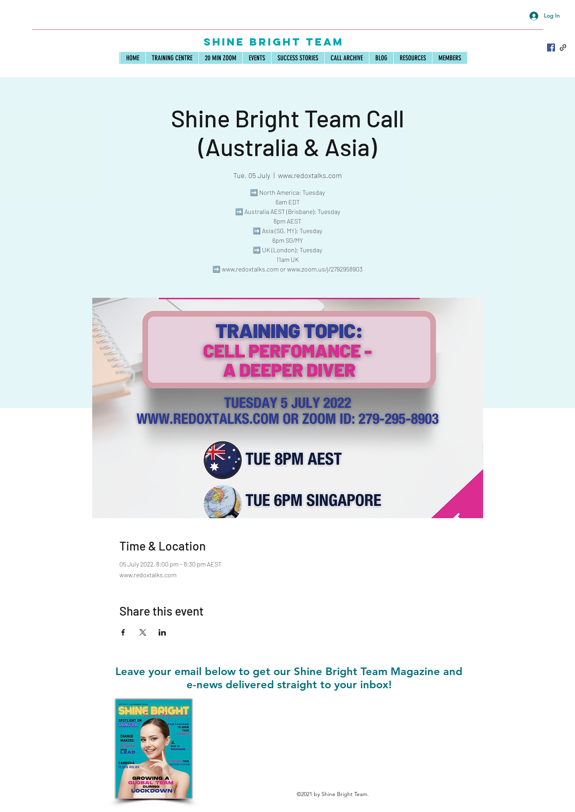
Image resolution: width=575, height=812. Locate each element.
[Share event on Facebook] (123, 632)
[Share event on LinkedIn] (162, 632)
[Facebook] (551, 47)
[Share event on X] (143, 632)
